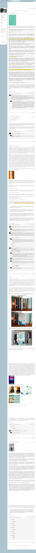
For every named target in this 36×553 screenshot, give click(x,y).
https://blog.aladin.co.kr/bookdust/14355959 (12, 442)
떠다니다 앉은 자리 (11, 4)
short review (3, 16)
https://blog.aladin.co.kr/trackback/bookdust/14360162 (15, 424)
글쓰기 (28, 1)
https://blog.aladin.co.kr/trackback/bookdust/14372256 (15, 131)
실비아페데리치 (2, 29)
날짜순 (34, 9)
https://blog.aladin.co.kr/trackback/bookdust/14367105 (15, 224)
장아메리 (3, 31)
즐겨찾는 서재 (31, 1)
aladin (4, 42)
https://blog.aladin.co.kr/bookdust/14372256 (12, 117)
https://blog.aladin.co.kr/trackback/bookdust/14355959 (15, 517)
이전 (17, 545)
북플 (35, 8)
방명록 (1, 25)
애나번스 (5, 29)
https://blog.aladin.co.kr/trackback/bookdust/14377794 (15, 93)
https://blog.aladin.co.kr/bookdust (12, 5)
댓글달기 (18, 247)
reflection (1, 19)
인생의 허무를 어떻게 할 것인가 (15, 118)
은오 (11, 247)
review (2, 17)
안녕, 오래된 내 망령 (11, 441)
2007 (3, 35)
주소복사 (30, 93)
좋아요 (17, 135)
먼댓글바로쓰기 (33, 93)
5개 (32, 9)
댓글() (34, 116)
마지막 (28, 545)
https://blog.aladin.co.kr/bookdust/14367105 (12, 146)
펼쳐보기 (31, 9)
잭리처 (4, 31)
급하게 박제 (10, 277)
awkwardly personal (16, 441)
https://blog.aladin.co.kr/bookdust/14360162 (12, 278)
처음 (15, 545)
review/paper (2, 15)
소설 (5, 28)
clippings (13, 277)
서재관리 (26, 1)
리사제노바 (3, 28)
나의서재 (21, 1)
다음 (25, 545)
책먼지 (29, 117)
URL (19, 135)
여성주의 (3, 30)
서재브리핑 (23, 1)
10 (24, 545)
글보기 (28, 8)
